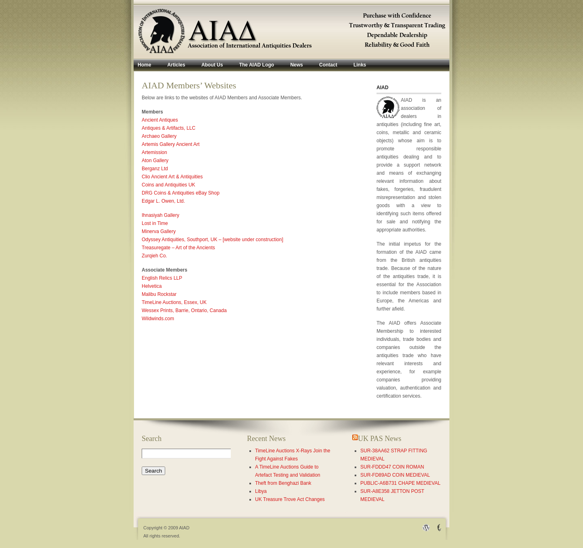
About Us (212, 65)
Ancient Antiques (160, 120)
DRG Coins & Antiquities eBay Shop (180, 193)
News (296, 65)
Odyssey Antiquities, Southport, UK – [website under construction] (212, 239)
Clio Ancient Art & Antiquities (172, 177)
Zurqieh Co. (154, 256)
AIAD (184, 527)
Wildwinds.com (158, 318)
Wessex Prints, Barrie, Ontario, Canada (184, 310)
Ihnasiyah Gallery (160, 215)
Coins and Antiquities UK (168, 185)
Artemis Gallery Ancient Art (171, 144)
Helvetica (152, 286)
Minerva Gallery (159, 231)
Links (359, 65)
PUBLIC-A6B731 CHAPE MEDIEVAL (400, 483)
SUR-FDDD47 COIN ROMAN (392, 467)
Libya (261, 491)
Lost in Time (155, 223)
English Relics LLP (162, 278)
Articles (176, 65)
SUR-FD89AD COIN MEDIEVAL (395, 475)
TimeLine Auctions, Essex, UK (174, 302)
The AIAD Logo (256, 65)
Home (144, 65)
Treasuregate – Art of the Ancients (178, 247)
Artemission (154, 152)
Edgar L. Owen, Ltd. (163, 201)
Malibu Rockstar (159, 294)
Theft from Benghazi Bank (283, 483)
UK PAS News (379, 439)
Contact (328, 65)
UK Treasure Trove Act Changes (290, 499)
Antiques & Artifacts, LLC (169, 128)
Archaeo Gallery (159, 136)
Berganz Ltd (155, 168)
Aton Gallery (155, 160)
